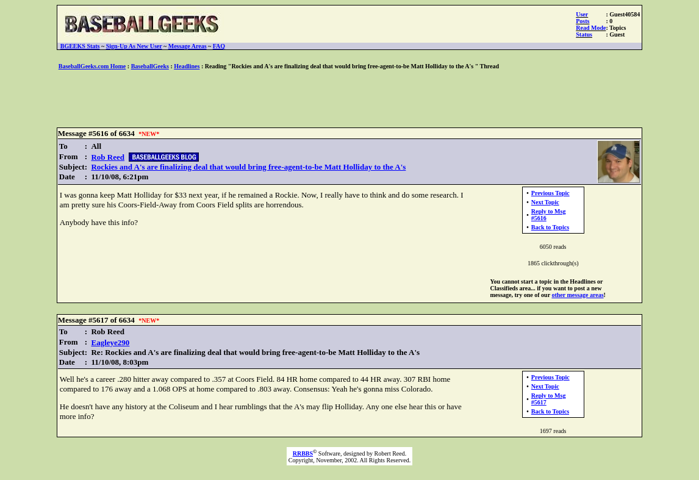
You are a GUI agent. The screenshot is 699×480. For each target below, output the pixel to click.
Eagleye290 (110, 342)
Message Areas (187, 46)
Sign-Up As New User (134, 46)
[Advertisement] (349, 99)
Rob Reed (107, 157)
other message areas (577, 295)
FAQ (219, 46)
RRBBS (303, 453)
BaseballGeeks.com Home (92, 66)
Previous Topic (550, 193)
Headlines (186, 66)
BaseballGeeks (150, 66)
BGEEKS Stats (80, 46)
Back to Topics (550, 227)
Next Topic (545, 202)
